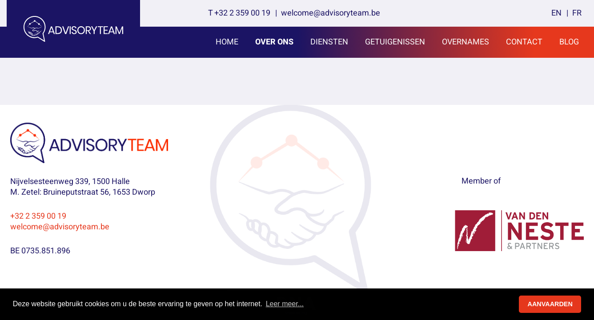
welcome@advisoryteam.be (330, 13)
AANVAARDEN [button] (550, 304)
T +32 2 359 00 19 (239, 13)
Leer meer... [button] (285, 304)
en (556, 13)
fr (577, 13)
